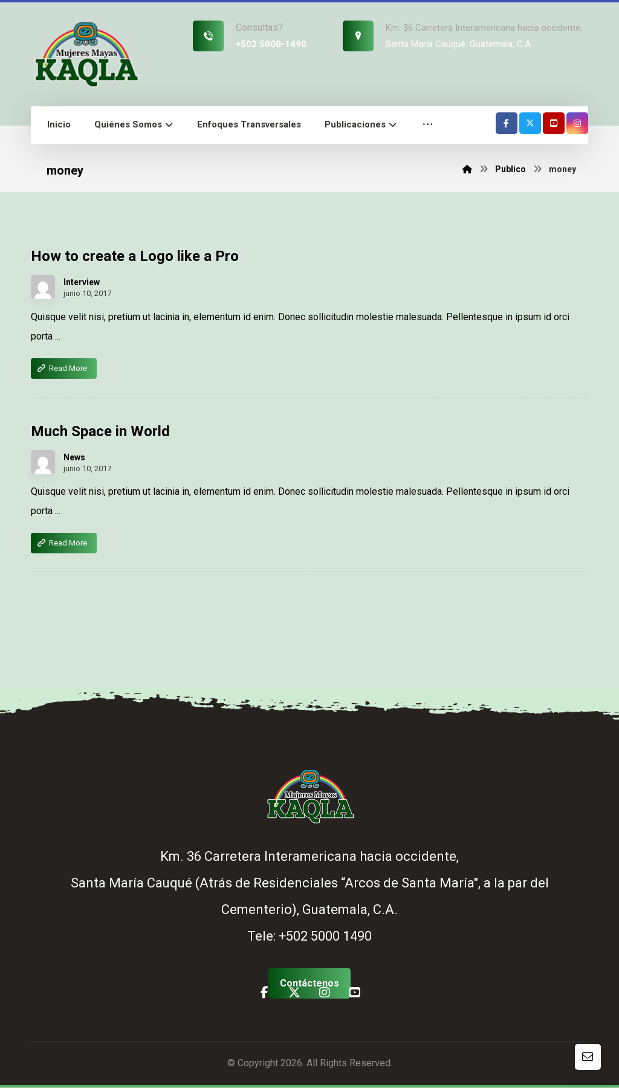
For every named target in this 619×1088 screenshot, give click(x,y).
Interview (81, 282)
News (74, 458)
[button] (427, 125)
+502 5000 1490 (325, 936)
